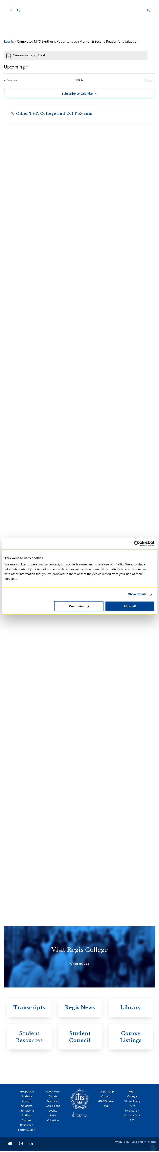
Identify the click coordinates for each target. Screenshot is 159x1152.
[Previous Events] (10, 80)
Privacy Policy (121, 1142)
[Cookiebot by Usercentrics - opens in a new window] (137, 544)
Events (9, 41)
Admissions (53, 1107)
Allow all (130, 606)
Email (106, 1107)
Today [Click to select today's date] (79, 79)
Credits (152, 1142)
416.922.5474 (105, 1102)
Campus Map (106, 1092)
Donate (53, 1097)
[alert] (76, 55)
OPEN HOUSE (79, 964)
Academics (53, 1102)
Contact (105, 1097)
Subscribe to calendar (77, 93)
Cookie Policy (138, 1142)
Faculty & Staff (26, 1131)
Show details (137, 594)
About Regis (53, 1092)
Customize (79, 606)
